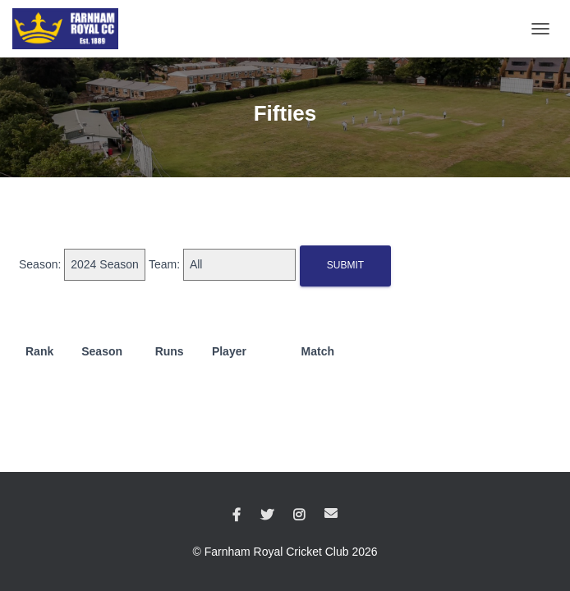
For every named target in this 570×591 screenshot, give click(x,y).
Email (331, 513)
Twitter (267, 515)
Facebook (236, 515)
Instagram (299, 515)
